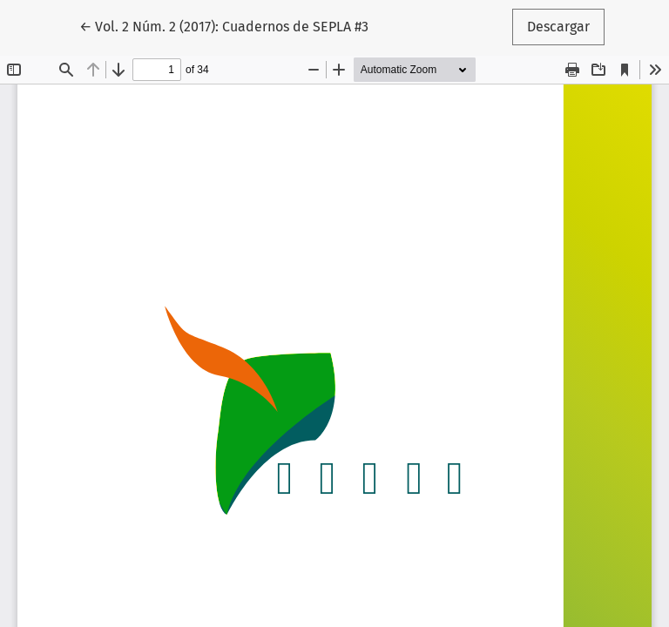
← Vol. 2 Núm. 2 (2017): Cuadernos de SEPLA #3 (223, 25)
